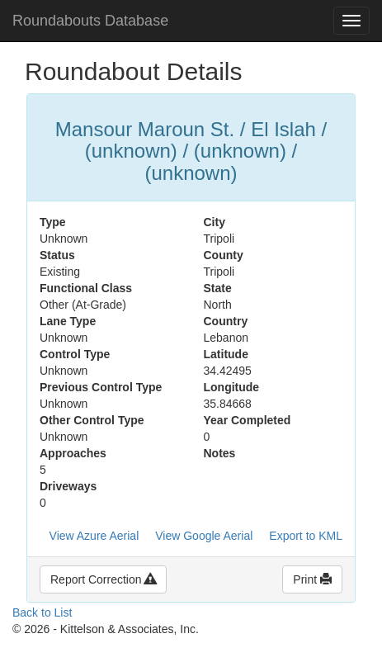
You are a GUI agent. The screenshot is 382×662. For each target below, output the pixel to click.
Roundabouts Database (90, 20)
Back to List (42, 612)
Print (312, 579)
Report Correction (103, 579)
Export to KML (305, 535)
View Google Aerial (203, 535)
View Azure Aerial (94, 535)
